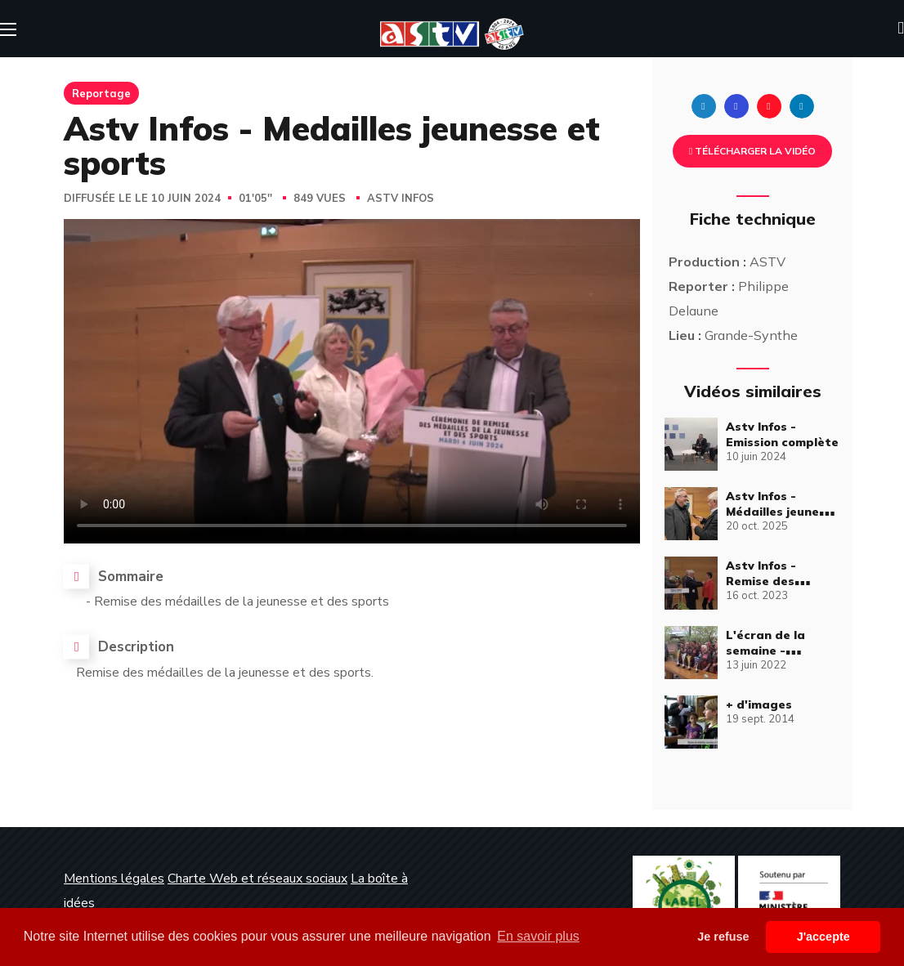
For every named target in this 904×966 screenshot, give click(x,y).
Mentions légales (114, 879)
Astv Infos (400, 198)
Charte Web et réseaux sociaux (257, 879)
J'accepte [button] (823, 936)
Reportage (101, 93)
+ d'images (759, 704)
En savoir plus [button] (538, 936)
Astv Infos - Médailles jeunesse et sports (782, 511)
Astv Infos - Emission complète (782, 434)
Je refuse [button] (723, 936)
